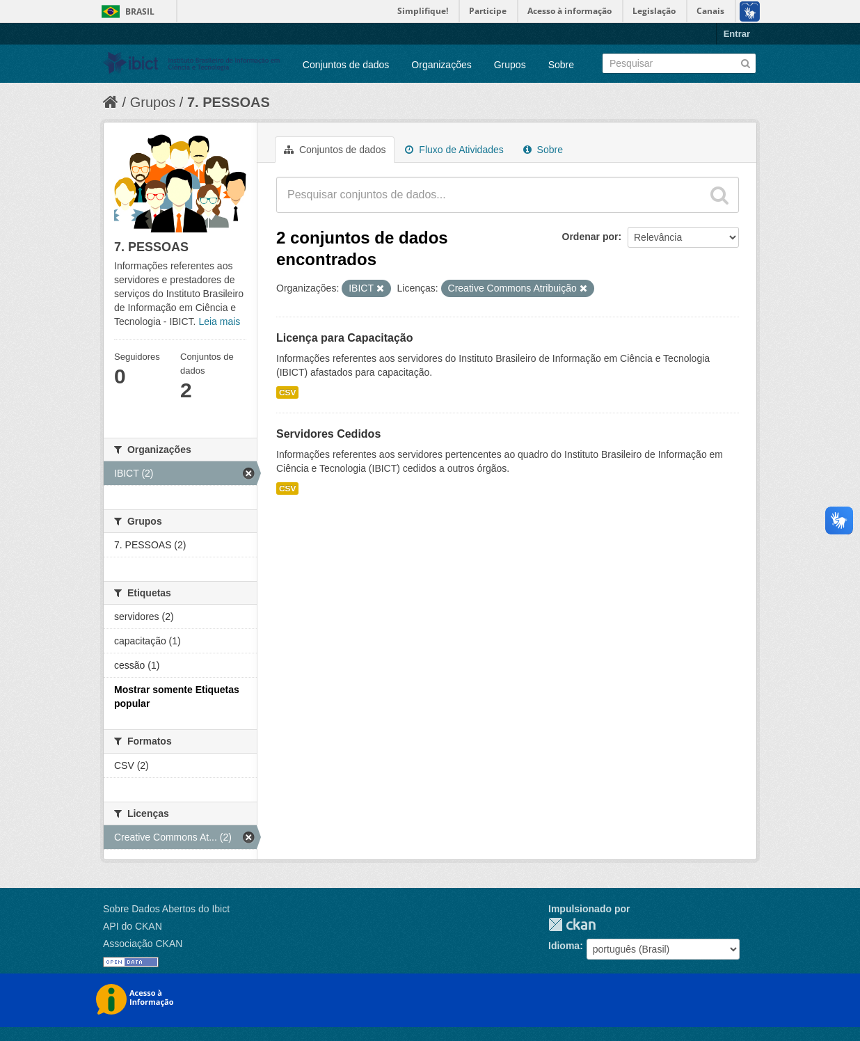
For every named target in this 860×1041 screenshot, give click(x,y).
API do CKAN (132, 926)
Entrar (737, 34)
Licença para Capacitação (344, 338)
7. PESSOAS (228, 102)
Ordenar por (590, 236)
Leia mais (219, 321)
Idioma (564, 945)
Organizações (441, 64)
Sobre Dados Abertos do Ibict (166, 908)
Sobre (561, 64)
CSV (287, 392)
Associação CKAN (142, 943)
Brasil (139, 11)
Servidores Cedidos (328, 434)
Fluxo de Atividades (454, 149)
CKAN (572, 924)
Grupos (510, 64)
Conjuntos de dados (346, 64)
